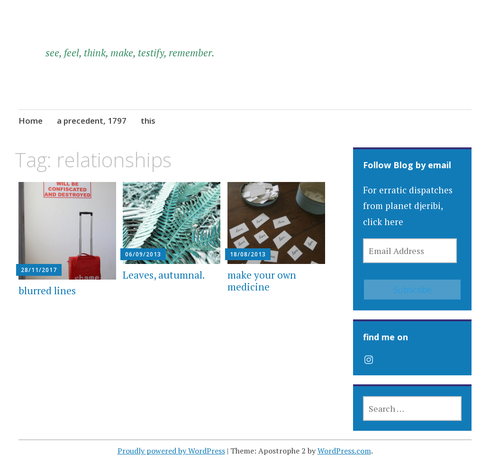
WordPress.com (344, 450)
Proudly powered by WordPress (171, 450)
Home (30, 120)
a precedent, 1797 (92, 120)
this (148, 120)
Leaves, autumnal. (164, 274)
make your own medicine (261, 280)
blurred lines (47, 290)
